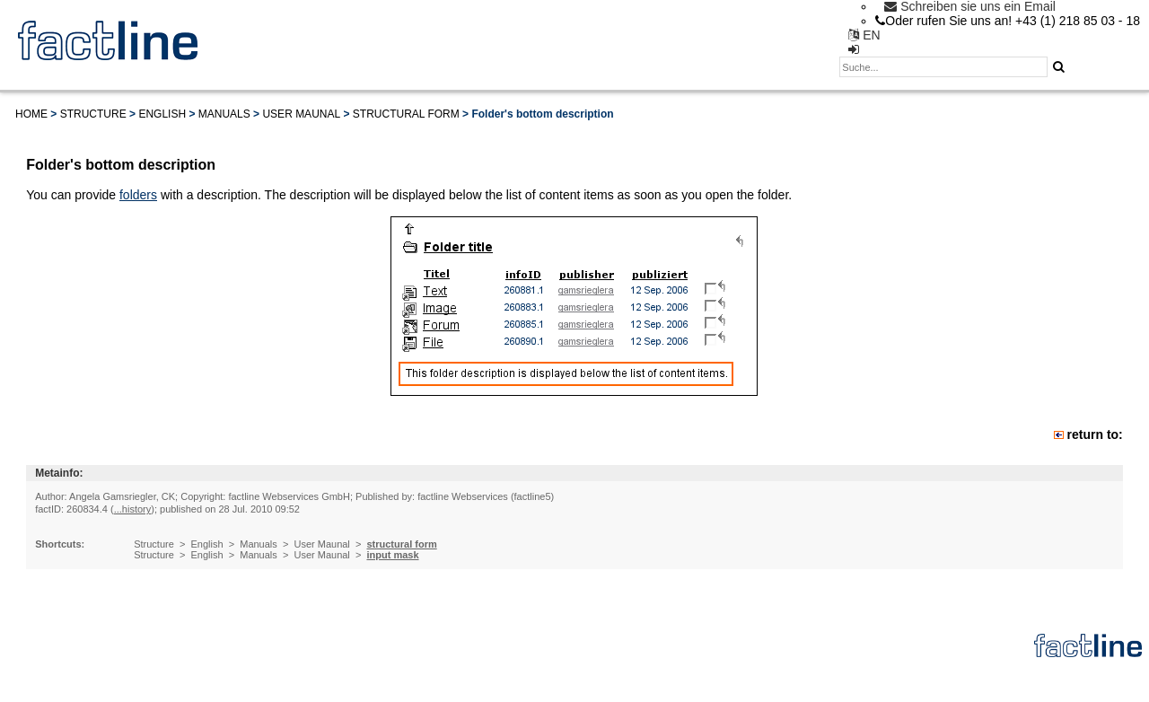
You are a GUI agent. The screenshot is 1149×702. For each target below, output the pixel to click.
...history (133, 509)
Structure (93, 114)
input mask (392, 554)
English (162, 114)
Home (31, 114)
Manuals (224, 114)
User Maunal (301, 114)
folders (138, 195)
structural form (406, 114)
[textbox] (943, 67)
